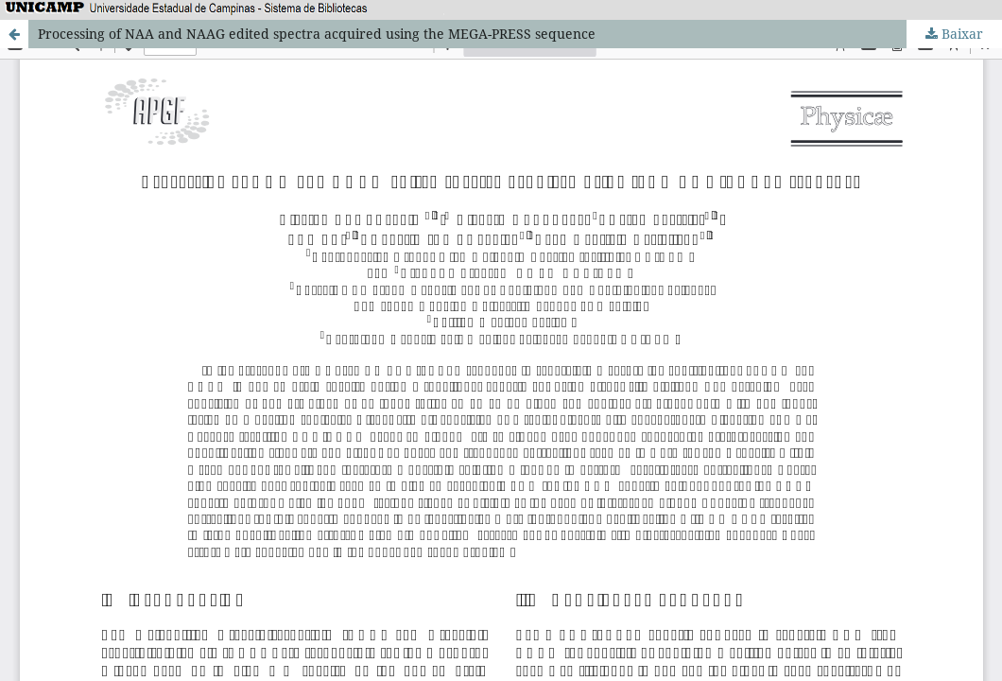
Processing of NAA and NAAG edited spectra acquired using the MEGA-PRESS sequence (317, 34)
